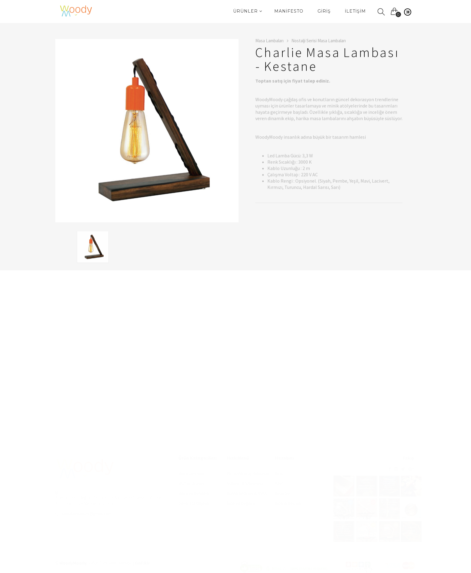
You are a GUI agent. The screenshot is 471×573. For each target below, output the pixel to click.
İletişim (355, 11)
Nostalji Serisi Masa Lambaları (318, 41)
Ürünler (247, 11)
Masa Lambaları (271, 41)
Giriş (324, 11)
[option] (147, 131)
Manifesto (288, 11)
